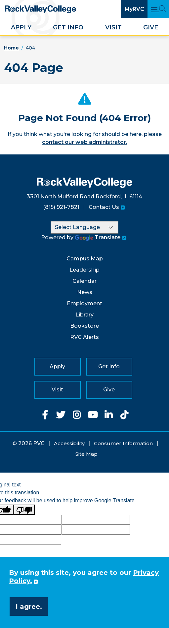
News (84, 292)
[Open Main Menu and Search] (158, 9)
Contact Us (104, 207)
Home (11, 48)
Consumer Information (123, 443)
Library (84, 315)
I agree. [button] (29, 607)
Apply (21, 27)
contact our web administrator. (84, 142)
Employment (84, 303)
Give (150, 27)
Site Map (86, 454)
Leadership (84, 270)
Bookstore (84, 326)
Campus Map (84, 258)
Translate (98, 237)
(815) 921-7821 (61, 207)
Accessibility (69, 443)
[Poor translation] (24, 510)
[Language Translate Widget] (84, 227)
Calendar (84, 281)
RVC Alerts (84, 337)
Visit (113, 27)
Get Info (68, 27)
